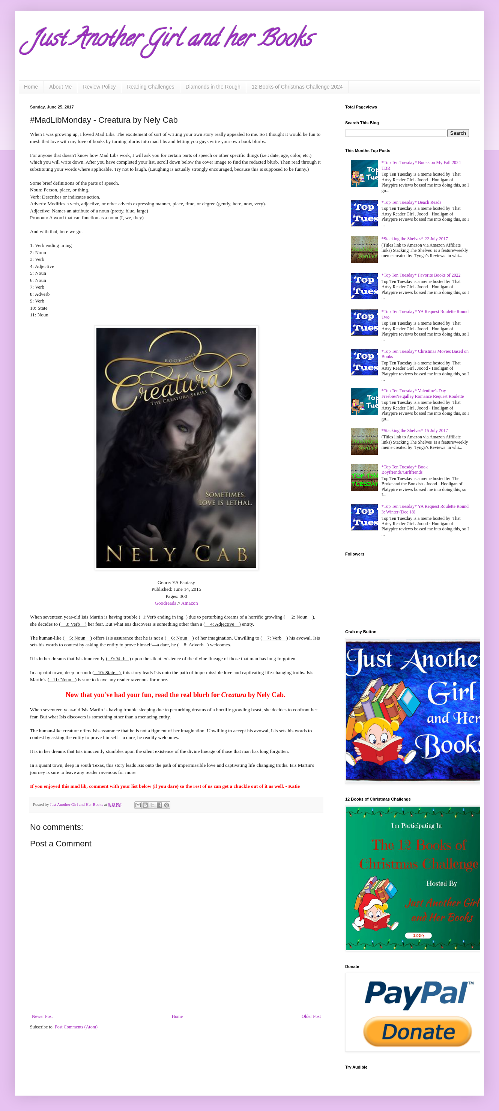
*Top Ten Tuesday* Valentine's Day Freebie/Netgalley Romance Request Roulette (423, 393)
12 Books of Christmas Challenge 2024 (297, 87)
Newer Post (42, 1016)
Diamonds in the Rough (213, 87)
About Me (60, 87)
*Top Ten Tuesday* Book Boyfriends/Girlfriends (405, 469)
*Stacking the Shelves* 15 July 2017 (415, 430)
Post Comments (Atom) (76, 1027)
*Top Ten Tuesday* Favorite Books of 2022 (421, 275)
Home (31, 87)
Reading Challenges (150, 87)
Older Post (311, 1016)
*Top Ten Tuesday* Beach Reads (411, 202)
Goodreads (165, 603)
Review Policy (99, 87)
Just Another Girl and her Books (170, 41)
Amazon (189, 603)
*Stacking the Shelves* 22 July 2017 (415, 238)
